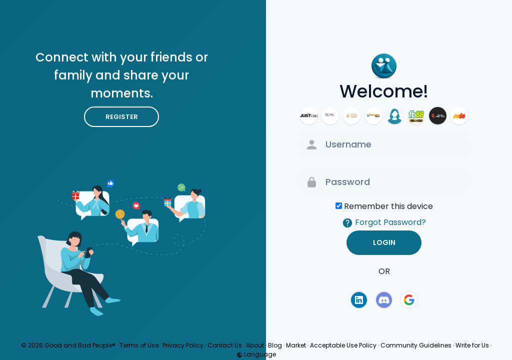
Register (122, 116)
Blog (275, 345)
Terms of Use (139, 345)
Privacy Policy (183, 345)
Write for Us (472, 345)
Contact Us (225, 345)
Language (256, 354)
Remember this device (388, 206)
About (255, 345)
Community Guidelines (416, 345)
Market (296, 345)
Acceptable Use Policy (343, 345)
